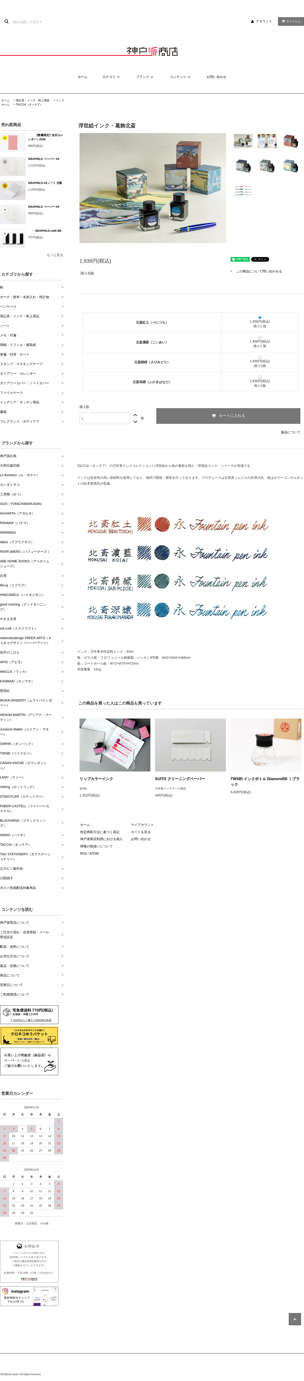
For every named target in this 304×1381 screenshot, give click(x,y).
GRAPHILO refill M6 (44, 231)
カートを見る (141, 832)
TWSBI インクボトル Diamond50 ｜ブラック (265, 781)
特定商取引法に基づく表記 (99, 832)
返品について (290, 432)
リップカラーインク (96, 779)
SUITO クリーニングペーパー (180, 779)
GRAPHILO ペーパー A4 (43, 159)
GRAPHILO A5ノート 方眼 (45, 183)
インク (60, 100)
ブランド (145, 77)
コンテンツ (181, 77)
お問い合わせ (216, 77)
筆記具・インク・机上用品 (33, 100)
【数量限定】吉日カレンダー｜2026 (45, 137)
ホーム (82, 77)
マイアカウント (142, 825)
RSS (83, 853)
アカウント (264, 21)
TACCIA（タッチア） (29, 104)
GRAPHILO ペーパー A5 (43, 206)
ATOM (94, 853)
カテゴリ (111, 77)
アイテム (290, 21)
